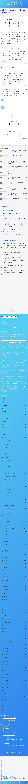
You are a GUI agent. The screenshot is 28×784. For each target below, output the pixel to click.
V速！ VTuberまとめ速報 (9, 718)
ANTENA (5, 726)
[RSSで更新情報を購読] (20, 134)
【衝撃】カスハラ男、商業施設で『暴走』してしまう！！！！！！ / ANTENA (15, 777)
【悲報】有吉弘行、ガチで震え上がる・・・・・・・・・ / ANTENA (13, 776)
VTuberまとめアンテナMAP (8, 240)
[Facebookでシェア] (14, 22)
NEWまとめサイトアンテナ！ (11, 728)
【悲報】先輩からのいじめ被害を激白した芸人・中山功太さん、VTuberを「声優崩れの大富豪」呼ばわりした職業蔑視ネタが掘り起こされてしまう (13, 246)
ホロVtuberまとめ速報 (9, 720)
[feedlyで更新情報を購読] (7, 134)
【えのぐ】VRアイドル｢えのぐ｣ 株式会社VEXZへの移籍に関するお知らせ (13, 266)
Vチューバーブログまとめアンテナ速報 (13, 739)
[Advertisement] (14, 294)
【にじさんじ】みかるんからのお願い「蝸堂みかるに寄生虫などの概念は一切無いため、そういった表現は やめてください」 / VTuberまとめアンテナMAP (14, 764)
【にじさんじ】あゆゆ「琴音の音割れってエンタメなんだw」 (13, 253)
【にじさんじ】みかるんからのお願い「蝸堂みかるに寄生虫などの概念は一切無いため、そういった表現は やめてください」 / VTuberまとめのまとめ (14, 768)
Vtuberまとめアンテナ (7, 206)
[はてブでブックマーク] (22, 22)
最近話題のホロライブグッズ (8, 323)
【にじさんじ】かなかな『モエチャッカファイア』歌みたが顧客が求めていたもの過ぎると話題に (13, 272)
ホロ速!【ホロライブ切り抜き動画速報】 (13, 745)
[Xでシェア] (5, 22)
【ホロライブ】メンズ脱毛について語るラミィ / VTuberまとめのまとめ (14, 775)
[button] (18, 26)
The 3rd (5, 730)
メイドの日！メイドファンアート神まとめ (12, 234)
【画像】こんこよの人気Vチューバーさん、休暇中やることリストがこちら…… (13, 230)
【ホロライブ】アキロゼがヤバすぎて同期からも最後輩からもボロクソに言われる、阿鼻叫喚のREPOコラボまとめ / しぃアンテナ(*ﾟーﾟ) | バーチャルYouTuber (14, 760)
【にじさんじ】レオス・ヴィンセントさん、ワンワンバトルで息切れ (13, 225)
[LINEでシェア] (9, 26)
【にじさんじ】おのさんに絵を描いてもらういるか (13, 219)
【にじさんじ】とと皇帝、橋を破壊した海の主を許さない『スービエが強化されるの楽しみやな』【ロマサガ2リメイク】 (13, 260)
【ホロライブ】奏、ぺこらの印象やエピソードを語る (13, 214)
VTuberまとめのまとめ (7, 210)
